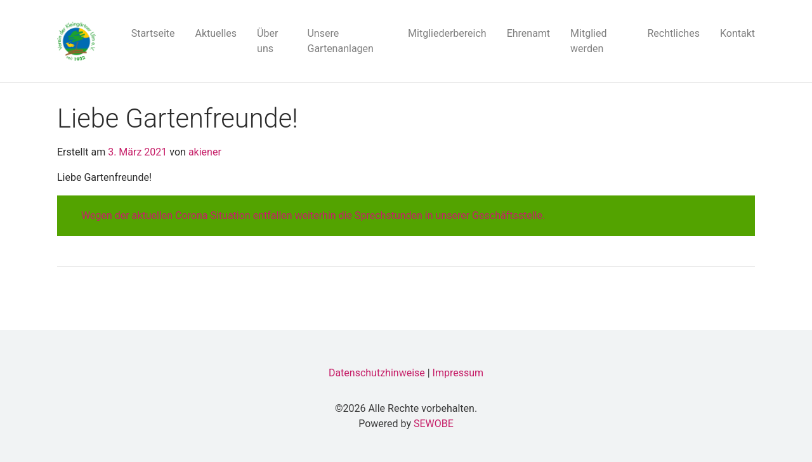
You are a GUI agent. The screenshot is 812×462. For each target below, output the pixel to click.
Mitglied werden (588, 41)
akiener (203, 152)
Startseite (153, 33)
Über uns (267, 41)
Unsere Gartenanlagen (340, 41)
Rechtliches (673, 33)
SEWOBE (434, 424)
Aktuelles (216, 33)
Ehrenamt (528, 33)
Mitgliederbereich (447, 33)
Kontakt (737, 33)
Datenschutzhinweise (377, 373)
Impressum (458, 373)
